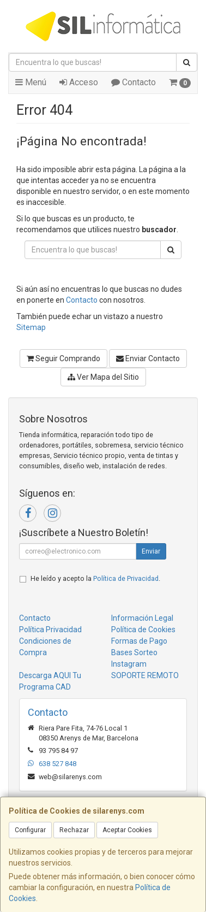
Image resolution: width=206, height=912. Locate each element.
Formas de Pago (139, 641)
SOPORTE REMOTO (145, 675)
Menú (30, 82)
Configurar (30, 830)
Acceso (78, 82)
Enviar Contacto (148, 358)
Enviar (151, 551)
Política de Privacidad (126, 578)
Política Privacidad (50, 629)
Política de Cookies (143, 629)
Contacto (133, 82)
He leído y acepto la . (95, 578)
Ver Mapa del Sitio (103, 377)
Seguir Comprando (63, 358)
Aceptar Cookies (127, 830)
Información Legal (142, 618)
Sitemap (31, 327)
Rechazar (74, 830)
